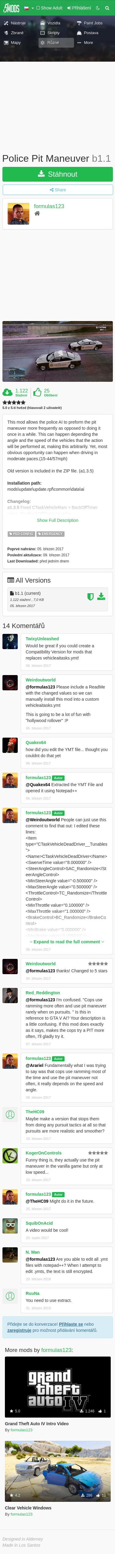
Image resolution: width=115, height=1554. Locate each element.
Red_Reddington (43, 992)
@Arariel (34, 1065)
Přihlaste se (71, 1324)
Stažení (21, 395)
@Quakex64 (38, 784)
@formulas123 (40, 687)
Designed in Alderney (22, 1539)
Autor (58, 778)
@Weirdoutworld (43, 819)
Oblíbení (51, 395)
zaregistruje (19, 1330)
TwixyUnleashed (42, 638)
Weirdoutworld (41, 680)
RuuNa (32, 1293)
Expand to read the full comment (67, 941)
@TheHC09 (37, 1201)
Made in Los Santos (21, 1545)
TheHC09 (35, 1111)
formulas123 (49, 206)
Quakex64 (36, 742)
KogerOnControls (43, 1153)
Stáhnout (57, 174)
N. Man (33, 1252)
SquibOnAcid (39, 1223)
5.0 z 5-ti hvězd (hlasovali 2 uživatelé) (32, 408)
